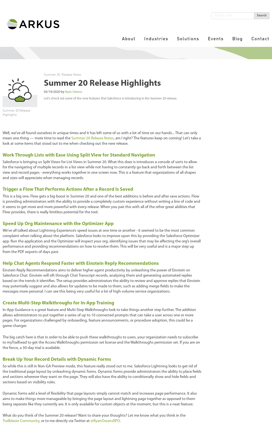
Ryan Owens (73, 92)
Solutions (188, 38)
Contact (260, 38)
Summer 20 (52, 74)
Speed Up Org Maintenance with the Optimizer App (58, 223)
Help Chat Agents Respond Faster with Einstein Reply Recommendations (81, 263)
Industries (156, 38)
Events (216, 38)
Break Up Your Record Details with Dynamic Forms (57, 359)
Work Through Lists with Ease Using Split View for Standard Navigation (79, 155)
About (128, 38)
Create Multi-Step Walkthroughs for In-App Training (58, 303)
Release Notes (71, 74)
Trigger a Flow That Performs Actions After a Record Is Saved (68, 189)
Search (262, 15)
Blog (237, 38)
